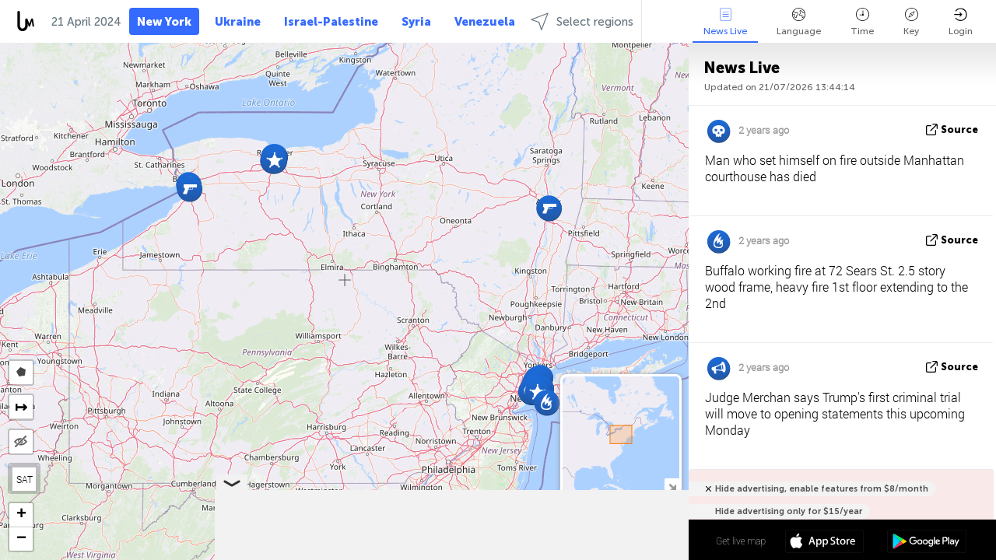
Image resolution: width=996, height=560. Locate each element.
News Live (725, 22)
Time (862, 22)
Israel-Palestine (331, 22)
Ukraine (238, 22)
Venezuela (484, 22)
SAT (24, 479)
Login (961, 22)
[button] (274, 160)
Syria (416, 22)
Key (911, 22)
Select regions (582, 21)
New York (164, 22)
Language (799, 22)
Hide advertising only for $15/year (788, 511)
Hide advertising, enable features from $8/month (821, 489)
